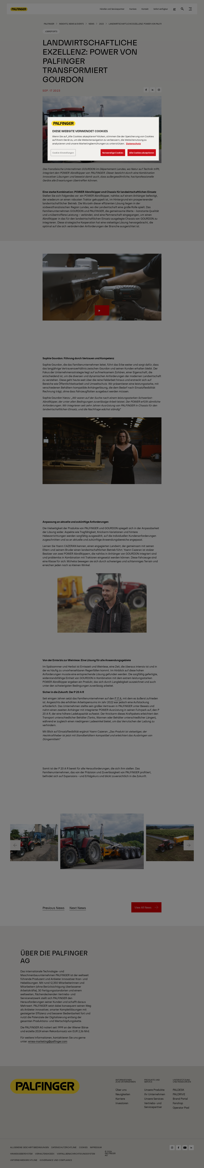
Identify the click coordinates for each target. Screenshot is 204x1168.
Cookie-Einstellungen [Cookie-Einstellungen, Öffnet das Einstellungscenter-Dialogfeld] (63, 152)
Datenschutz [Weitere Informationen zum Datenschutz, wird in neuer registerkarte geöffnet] (133, 143)
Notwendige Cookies (112, 152)
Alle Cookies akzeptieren (141, 152)
